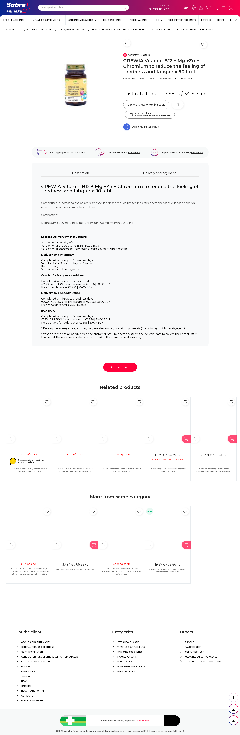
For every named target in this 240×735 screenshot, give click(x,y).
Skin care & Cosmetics (80, 20)
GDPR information (32, 652)
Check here (143, 720)
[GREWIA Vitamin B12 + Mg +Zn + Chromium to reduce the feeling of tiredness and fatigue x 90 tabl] (76, 84)
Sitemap (25, 676)
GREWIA (150, 78)
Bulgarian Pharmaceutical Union (204, 661)
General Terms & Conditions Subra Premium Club (49, 657)
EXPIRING (206, 20)
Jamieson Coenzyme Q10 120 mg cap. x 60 (75, 569)
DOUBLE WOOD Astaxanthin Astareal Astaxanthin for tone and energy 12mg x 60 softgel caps (121, 571)
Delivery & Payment (32, 700)
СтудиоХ (179, 731)
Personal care (138, 20)
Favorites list (193, 647)
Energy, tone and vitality (71, 30)
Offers (220, 20)
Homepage (14, 30)
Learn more (134, 152)
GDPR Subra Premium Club (36, 661)
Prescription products (182, 20)
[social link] (233, 705)
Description (80, 173)
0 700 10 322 (159, 9)
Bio (157, 20)
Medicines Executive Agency (201, 657)
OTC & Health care (13, 20)
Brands (25, 666)
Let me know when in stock (146, 104)
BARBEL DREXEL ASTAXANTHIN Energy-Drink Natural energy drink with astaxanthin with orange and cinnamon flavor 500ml (29, 571)
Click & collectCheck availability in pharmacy (150, 114)
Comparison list (194, 652)
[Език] (233, 20)
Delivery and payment (159, 173)
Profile (189, 642)
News (24, 681)
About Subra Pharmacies (35, 642)
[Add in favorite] (47, 402)
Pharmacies (28, 671)
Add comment (120, 367)
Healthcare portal (32, 691)
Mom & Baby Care (111, 20)
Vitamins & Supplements (46, 20)
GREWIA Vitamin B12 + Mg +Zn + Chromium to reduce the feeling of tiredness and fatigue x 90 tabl (154, 29)
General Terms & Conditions (37, 647)
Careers (26, 686)
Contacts (27, 696)
